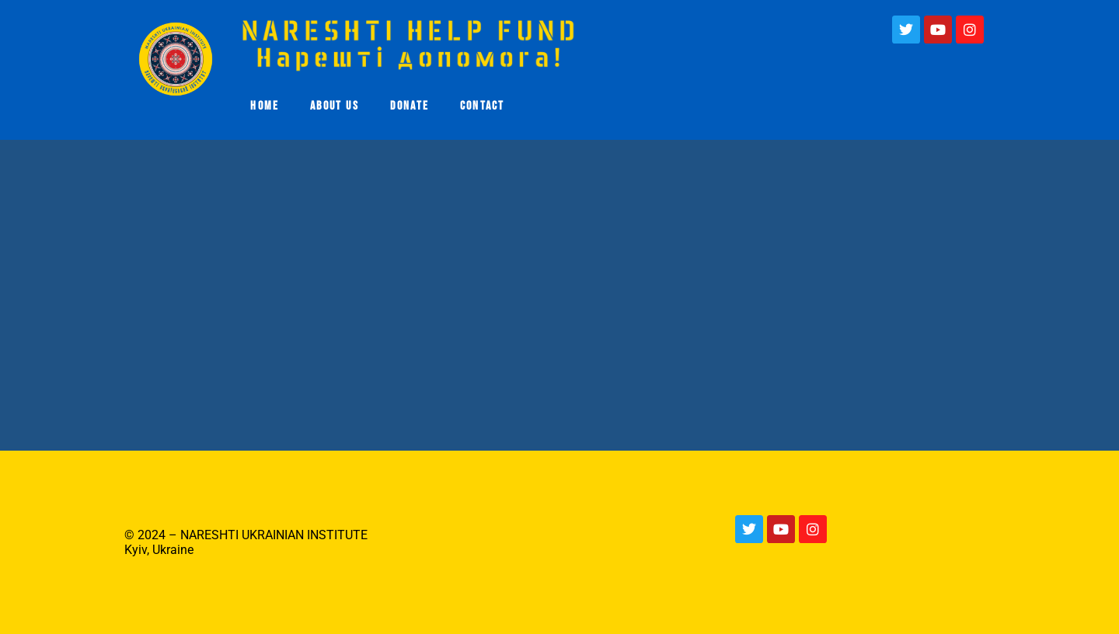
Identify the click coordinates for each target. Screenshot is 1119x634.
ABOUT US (334, 106)
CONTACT (482, 106)
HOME (264, 106)
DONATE (409, 106)
